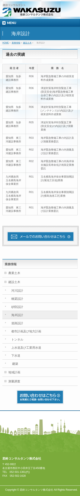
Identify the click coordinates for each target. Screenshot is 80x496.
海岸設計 (15, 315)
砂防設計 (15, 307)
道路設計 (15, 323)
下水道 (14, 355)
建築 (13, 363)
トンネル (15, 339)
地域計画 (14, 372)
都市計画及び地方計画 (24, 331)
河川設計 (15, 290)
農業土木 (14, 273)
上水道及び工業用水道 (24, 347)
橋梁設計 (15, 298)
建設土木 (14, 282)
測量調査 (14, 381)
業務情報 (11, 264)
